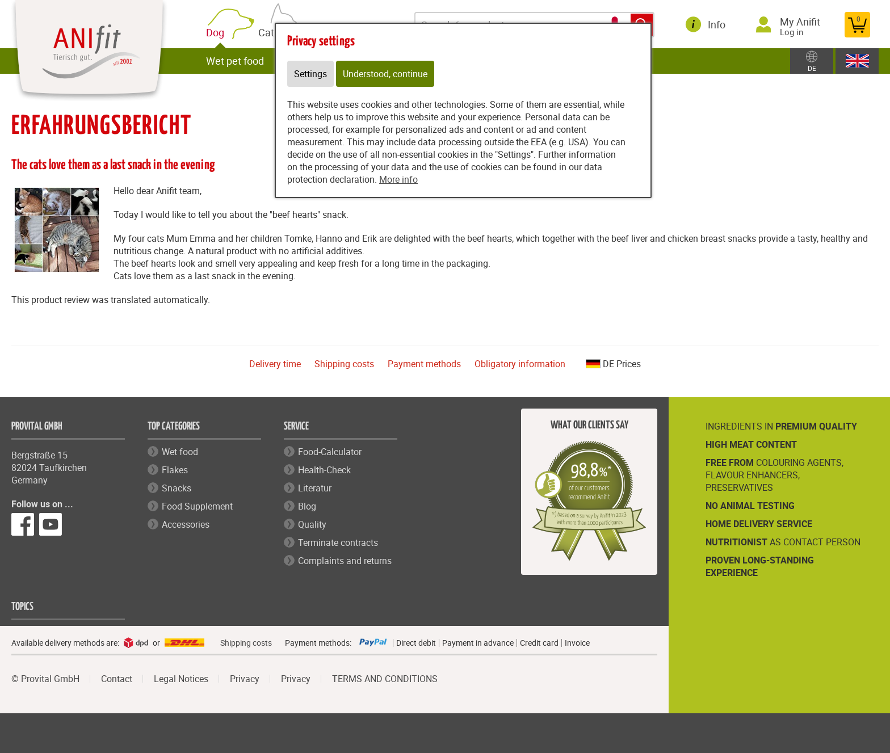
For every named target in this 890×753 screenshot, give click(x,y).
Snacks (176, 488)
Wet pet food (235, 61)
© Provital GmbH (45, 679)
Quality (312, 524)
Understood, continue (385, 74)
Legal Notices (181, 679)
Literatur (314, 488)
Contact (116, 679)
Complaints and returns (345, 560)
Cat (268, 31)
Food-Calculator (330, 451)
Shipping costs (344, 363)
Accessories (185, 524)
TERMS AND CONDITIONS (385, 679)
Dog (217, 32)
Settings (310, 74)
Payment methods (424, 363)
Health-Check (324, 470)
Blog (307, 506)
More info (398, 179)
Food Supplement (197, 506)
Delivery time (275, 363)
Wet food (180, 451)
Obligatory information (520, 363)
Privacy (244, 679)
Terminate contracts (338, 542)
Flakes (175, 470)
